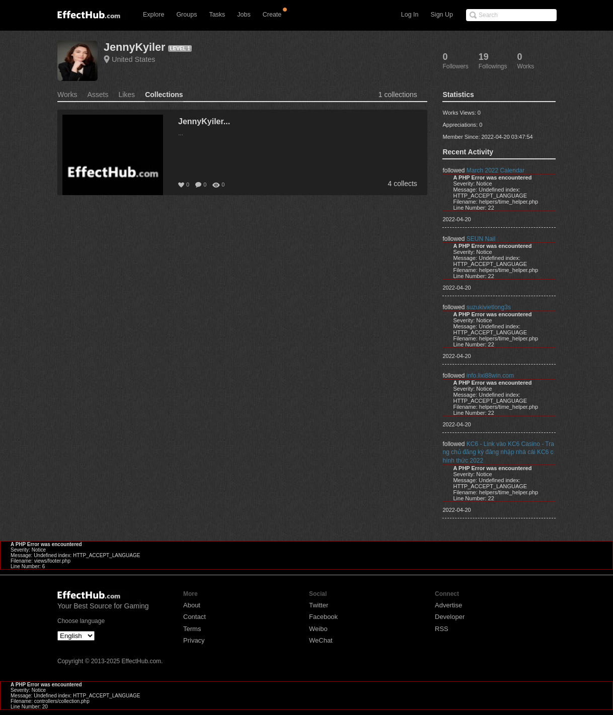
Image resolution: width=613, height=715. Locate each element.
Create (272, 14)
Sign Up (442, 14)
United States (133, 59)
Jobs (243, 14)
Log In (410, 14)
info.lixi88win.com (490, 375)
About (191, 605)
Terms (192, 629)
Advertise (448, 605)
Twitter (318, 605)
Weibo (318, 629)
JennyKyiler (134, 47)
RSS (441, 629)
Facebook (323, 616)
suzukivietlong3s (489, 307)
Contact (194, 616)
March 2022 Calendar (495, 170)
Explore (153, 14)
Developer (450, 616)
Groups (186, 14)
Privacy (194, 640)
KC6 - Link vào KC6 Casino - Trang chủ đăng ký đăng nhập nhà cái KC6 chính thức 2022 (498, 452)
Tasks (217, 14)
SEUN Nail (481, 238)
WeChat (321, 640)
